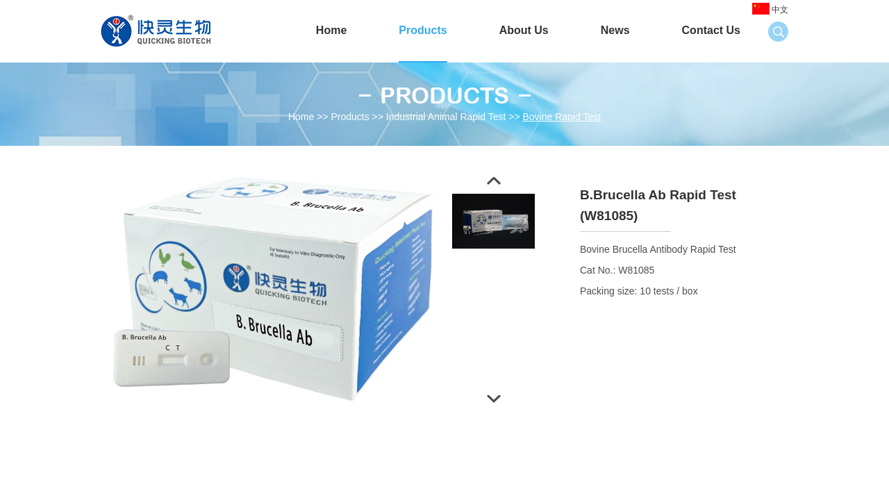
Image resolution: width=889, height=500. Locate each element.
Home (331, 30)
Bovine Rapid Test (561, 116)
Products (423, 30)
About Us (524, 30)
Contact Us (711, 30)
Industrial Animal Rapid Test (446, 116)
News (615, 30)
